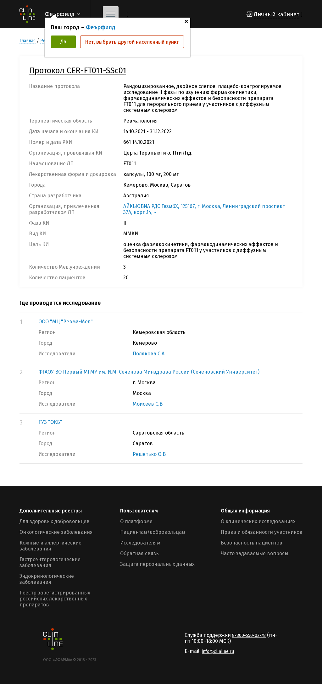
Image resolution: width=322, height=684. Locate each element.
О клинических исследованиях (258, 521)
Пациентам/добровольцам (152, 532)
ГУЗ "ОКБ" (50, 422)
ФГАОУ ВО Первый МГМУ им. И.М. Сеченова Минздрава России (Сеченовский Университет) (148, 372)
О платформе (136, 521)
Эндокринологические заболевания (46, 579)
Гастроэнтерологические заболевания (49, 562)
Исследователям (140, 543)
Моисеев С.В (148, 404)
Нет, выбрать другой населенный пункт (132, 42)
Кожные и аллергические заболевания (50, 546)
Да (63, 42)
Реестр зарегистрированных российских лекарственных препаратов (54, 599)
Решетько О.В (149, 454)
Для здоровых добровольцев (54, 521)
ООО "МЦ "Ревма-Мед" (65, 322)
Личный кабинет (276, 14)
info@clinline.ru (218, 651)
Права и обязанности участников (262, 532)
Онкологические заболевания (56, 532)
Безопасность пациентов (251, 543)
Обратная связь (139, 553)
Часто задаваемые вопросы (254, 553)
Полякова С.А (148, 354)
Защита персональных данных (157, 564)
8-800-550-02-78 (249, 635)
